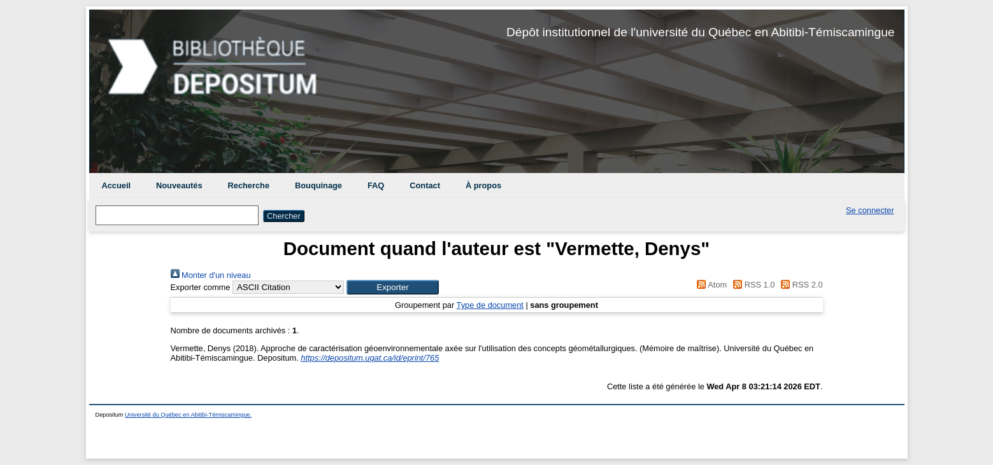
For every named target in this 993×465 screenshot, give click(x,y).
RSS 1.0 (752, 284)
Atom (710, 284)
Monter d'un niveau (211, 275)
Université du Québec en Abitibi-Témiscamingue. (188, 415)
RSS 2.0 (800, 284)
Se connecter (870, 210)
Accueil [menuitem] (116, 185)
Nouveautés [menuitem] (179, 185)
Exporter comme (201, 287)
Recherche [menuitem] (248, 185)
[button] (392, 287)
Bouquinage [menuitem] (318, 185)
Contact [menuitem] (425, 185)
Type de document (490, 305)
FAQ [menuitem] (376, 185)
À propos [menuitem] (483, 185)
